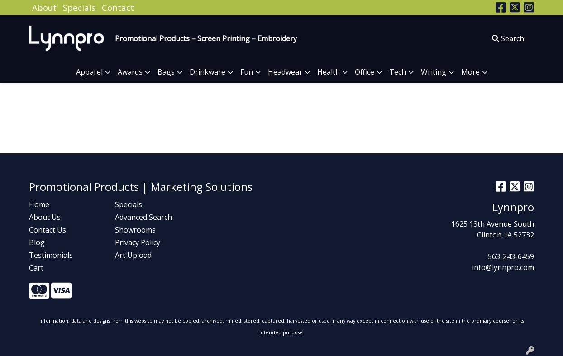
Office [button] (364, 72)
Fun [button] (246, 72)
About (44, 7)
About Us (45, 217)
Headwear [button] (285, 72)
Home (39, 204)
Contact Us (47, 230)
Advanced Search (143, 217)
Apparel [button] (89, 72)
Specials (79, 7)
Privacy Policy (137, 242)
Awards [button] (130, 72)
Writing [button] (433, 72)
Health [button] (328, 72)
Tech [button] (397, 72)
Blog (37, 242)
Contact (118, 7)
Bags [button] (166, 72)
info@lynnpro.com (503, 267)
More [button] (470, 72)
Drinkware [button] (207, 72)
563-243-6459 (511, 256)
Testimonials (51, 255)
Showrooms (135, 230)
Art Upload (133, 255)
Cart (36, 268)
